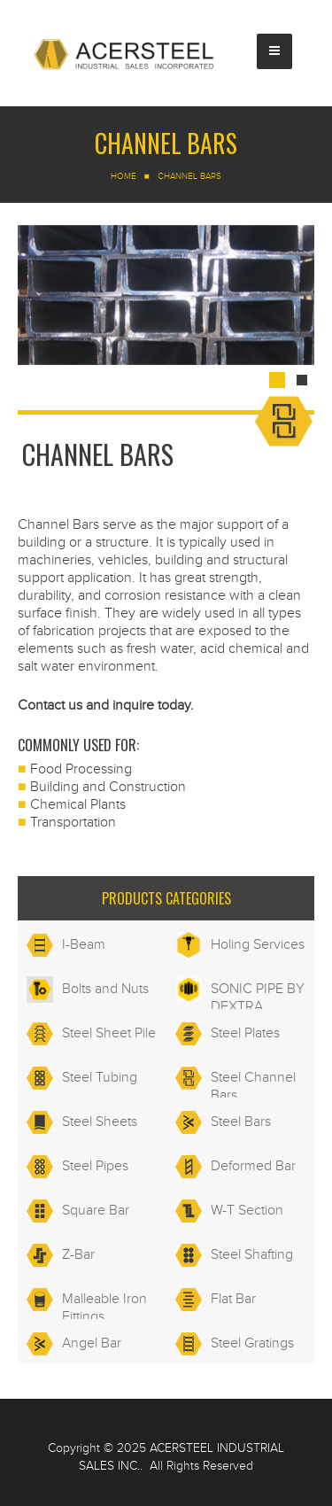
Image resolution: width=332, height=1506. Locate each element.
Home (123, 176)
